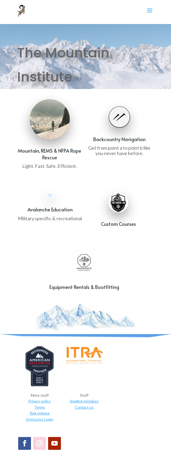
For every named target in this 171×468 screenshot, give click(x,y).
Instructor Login (39, 419)
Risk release (40, 413)
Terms (39, 407)
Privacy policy (39, 401)
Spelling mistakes (84, 401)
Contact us (84, 407)
